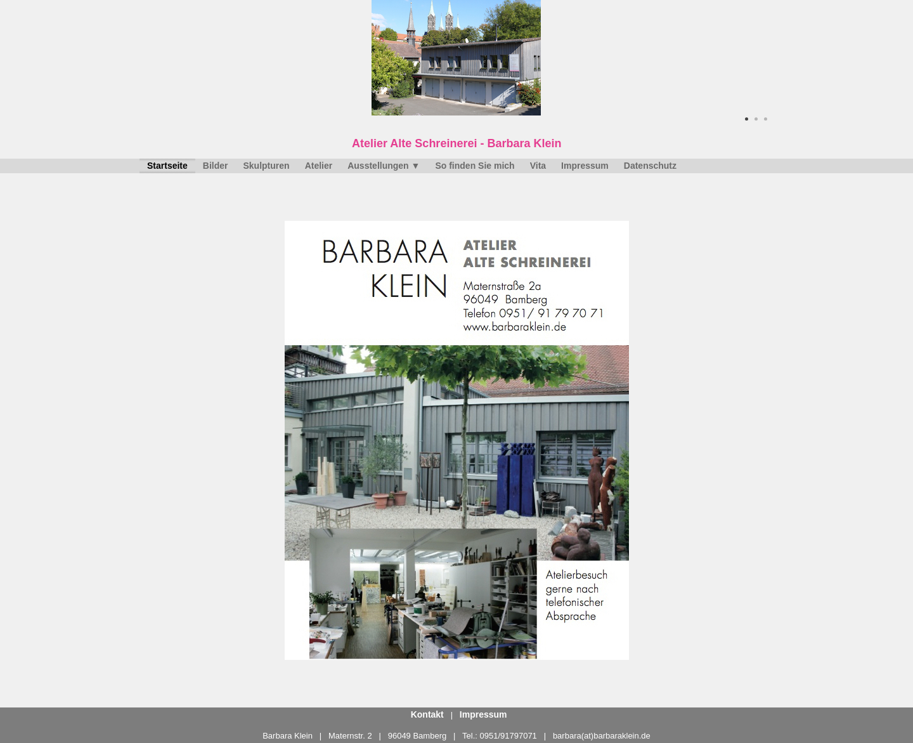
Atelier (319, 166)
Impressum (585, 166)
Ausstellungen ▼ (383, 166)
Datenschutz (650, 166)
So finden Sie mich (474, 166)
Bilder (215, 166)
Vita (538, 166)
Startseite (167, 166)
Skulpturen (266, 166)
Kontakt (427, 714)
